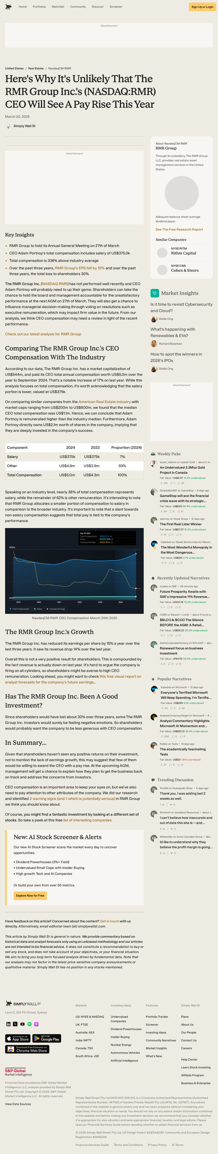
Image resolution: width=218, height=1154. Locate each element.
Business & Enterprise (196, 1083)
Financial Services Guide (92, 1145)
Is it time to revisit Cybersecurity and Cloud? (181, 307)
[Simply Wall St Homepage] (8, 7)
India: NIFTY (84, 1040)
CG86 (163, 614)
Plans (185, 1017)
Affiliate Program (192, 1075)
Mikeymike (166, 836)
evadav (164, 586)
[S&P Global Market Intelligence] (18, 1072)
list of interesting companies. (87, 820)
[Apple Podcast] (36, 1024)
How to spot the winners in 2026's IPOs (176, 357)
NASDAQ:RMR (54, 283)
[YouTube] (22, 1024)
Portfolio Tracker (157, 1017)
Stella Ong (166, 319)
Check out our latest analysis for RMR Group (43, 334)
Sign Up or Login (203, 7)
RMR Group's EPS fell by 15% (80, 268)
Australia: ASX (85, 1032)
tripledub (166, 542)
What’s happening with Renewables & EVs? (173, 332)
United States (14, 68)
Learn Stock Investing (196, 1067)
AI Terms (177, 1145)
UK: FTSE (82, 1024)
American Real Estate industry (105, 401)
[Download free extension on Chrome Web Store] (27, 1049)
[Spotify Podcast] (29, 1024)
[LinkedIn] (8, 1024)
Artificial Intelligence (124, 1060)
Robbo (164, 743)
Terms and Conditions (128, 1145)
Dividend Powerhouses (126, 1029)
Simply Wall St (25, 126)
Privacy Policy (157, 1145)
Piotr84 (164, 788)
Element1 (165, 812)
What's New (154, 1056)
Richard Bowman (170, 344)
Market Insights (156, 1048)
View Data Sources (18, 1104)
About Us (187, 1024)
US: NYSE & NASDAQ (90, 1017)
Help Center (189, 1059)
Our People (188, 1032)
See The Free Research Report (179, 229)
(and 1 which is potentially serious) (72, 798)
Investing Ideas (156, 1032)
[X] (15, 1024)
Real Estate (36, 68)
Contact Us (188, 1040)
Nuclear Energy (121, 1045)
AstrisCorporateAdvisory (174, 643)
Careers (186, 1048)
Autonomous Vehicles (125, 1053)
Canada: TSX (84, 1048)
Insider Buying (120, 1037)
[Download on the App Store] (18, 1038)
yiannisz (164, 518)
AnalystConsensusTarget (174, 715)
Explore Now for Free (30, 895)
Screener (152, 1024)
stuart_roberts (168, 462)
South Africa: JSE (87, 1056)
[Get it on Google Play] (46, 1038)
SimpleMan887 (168, 490)
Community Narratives (161, 1040)
